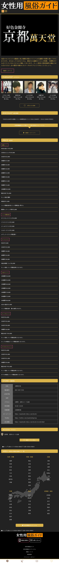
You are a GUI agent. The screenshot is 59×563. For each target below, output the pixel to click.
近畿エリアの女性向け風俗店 (15, 447)
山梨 (10, 505)
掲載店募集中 (24, 541)
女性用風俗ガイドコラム (29, 550)
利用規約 (29, 555)
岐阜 (10, 502)
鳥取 (29, 467)
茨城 (29, 511)
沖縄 (10, 483)
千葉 (29, 502)
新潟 (10, 508)
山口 (29, 473)
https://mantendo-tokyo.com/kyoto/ (26, 414)
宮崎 (10, 476)
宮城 (48, 505)
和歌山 (48, 473)
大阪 (48, 461)
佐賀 (10, 467)
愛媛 (29, 483)
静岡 (10, 520)
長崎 (10, 464)
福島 (48, 514)
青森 (48, 499)
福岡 (10, 461)
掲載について (29, 552)
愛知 (10, 496)
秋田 (48, 508)
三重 (48, 476)
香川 (29, 479)
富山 (10, 511)
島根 (29, 470)
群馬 (29, 508)
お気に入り (3, 11)
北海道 (48, 496)
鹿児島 (10, 479)
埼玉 (29, 505)
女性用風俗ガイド (29, 547)
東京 (29, 496)
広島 (29, 464)
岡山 (29, 461)
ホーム (4, 447)
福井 (10, 517)
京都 (48, 467)
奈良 (48, 470)
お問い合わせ (35, 541)
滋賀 (48, 479)
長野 (10, 499)
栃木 (29, 514)
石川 (10, 514)
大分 (10, 473)
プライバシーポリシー (29, 557)
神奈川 (29, 499)
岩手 (48, 502)
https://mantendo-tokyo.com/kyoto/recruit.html (29, 422)
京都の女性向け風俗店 (29, 447)
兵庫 (48, 464)
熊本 (10, 470)
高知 (29, 486)
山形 (48, 511)
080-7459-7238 (19, 390)
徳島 (29, 476)
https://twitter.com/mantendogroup (26, 418)
